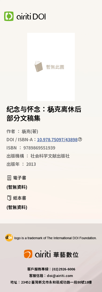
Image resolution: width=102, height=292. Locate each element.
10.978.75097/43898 (57, 139)
